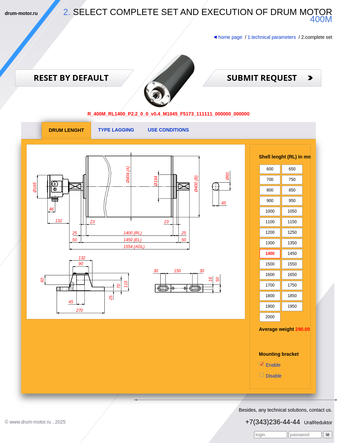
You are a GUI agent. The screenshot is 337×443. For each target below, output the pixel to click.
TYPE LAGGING (116, 130)
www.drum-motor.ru (30, 422)
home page (228, 37)
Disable (270, 376)
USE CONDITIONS (168, 130)
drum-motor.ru (21, 13)
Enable (269, 365)
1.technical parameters (272, 37)
